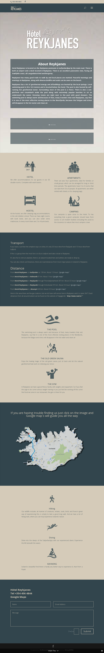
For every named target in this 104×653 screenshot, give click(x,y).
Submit (87, 631)
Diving (52, 537)
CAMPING (73, 211)
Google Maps (18, 597)
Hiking (52, 508)
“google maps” (64, 272)
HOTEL (30, 177)
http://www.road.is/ (74, 296)
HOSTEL (30, 210)
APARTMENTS (73, 178)
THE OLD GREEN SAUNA (52, 358)
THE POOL (52, 329)
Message (52, 618)
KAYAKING (52, 564)
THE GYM (52, 384)
